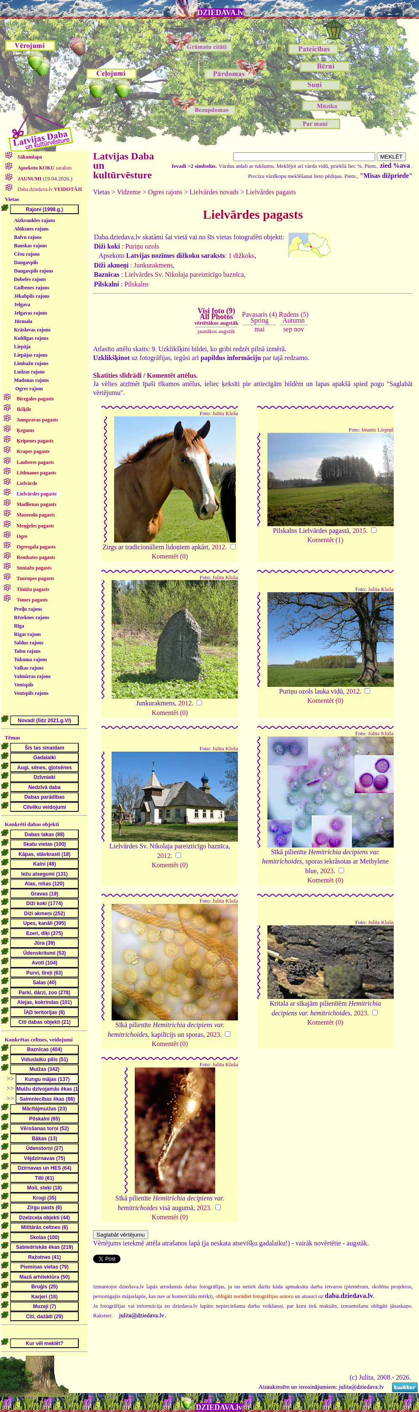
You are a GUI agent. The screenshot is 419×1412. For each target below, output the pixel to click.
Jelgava (22, 304)
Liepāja (22, 347)
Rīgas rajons (27, 634)
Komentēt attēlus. (172, 375)
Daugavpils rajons (33, 271)
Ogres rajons (29, 389)
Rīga (19, 626)
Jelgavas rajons (30, 313)
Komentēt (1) (325, 539)
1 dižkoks (241, 255)
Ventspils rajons (31, 693)
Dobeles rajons (30, 279)
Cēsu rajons (27, 254)
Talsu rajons (27, 651)
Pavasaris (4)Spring (259, 317)
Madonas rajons (31, 380)
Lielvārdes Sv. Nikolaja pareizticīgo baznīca (184, 274)
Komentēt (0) (170, 556)
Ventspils (23, 685)
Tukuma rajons (30, 659)
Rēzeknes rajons (31, 617)
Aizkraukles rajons (34, 220)
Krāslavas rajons (32, 330)
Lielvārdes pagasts (271, 192)
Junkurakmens (153, 265)
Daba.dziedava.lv (49, 189)
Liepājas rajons (31, 355)
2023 (327, 870)
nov (299, 329)
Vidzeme (129, 192)
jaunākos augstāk (216, 331)
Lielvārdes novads (214, 192)
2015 (359, 530)
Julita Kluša (225, 413)
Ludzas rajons (29, 372)
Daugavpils (26, 262)
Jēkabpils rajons (31, 296)
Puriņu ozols (142, 246)
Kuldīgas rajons (31, 338)
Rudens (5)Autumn (294, 317)
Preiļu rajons (28, 609)
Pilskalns (136, 284)
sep (287, 329)
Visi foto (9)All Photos (216, 316)
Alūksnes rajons (31, 229)
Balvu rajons (28, 237)
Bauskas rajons (30, 246)
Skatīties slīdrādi (117, 375)
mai (259, 329)
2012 (218, 547)
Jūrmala (23, 321)
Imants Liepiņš (377, 430)
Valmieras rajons (32, 676)
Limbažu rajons (31, 363)
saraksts (44, 168)
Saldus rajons (28, 643)
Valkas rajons (28, 668)
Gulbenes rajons (31, 288)
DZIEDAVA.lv (220, 12)
